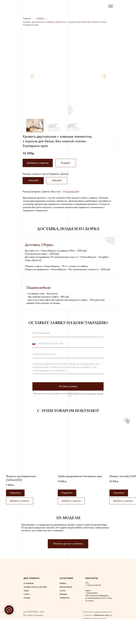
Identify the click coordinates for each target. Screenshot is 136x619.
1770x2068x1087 (70, 191)
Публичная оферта (103, 615)
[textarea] (68, 367)
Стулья (63, 591)
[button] (65, 163)
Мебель (40, 18)
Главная (26, 18)
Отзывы (27, 598)
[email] (68, 354)
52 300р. (29, 153)
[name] (68, 333)
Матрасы (63, 594)
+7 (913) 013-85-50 (93, 585)
